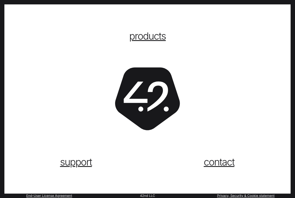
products (147, 36)
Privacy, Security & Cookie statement (245, 196)
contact (219, 162)
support (76, 162)
